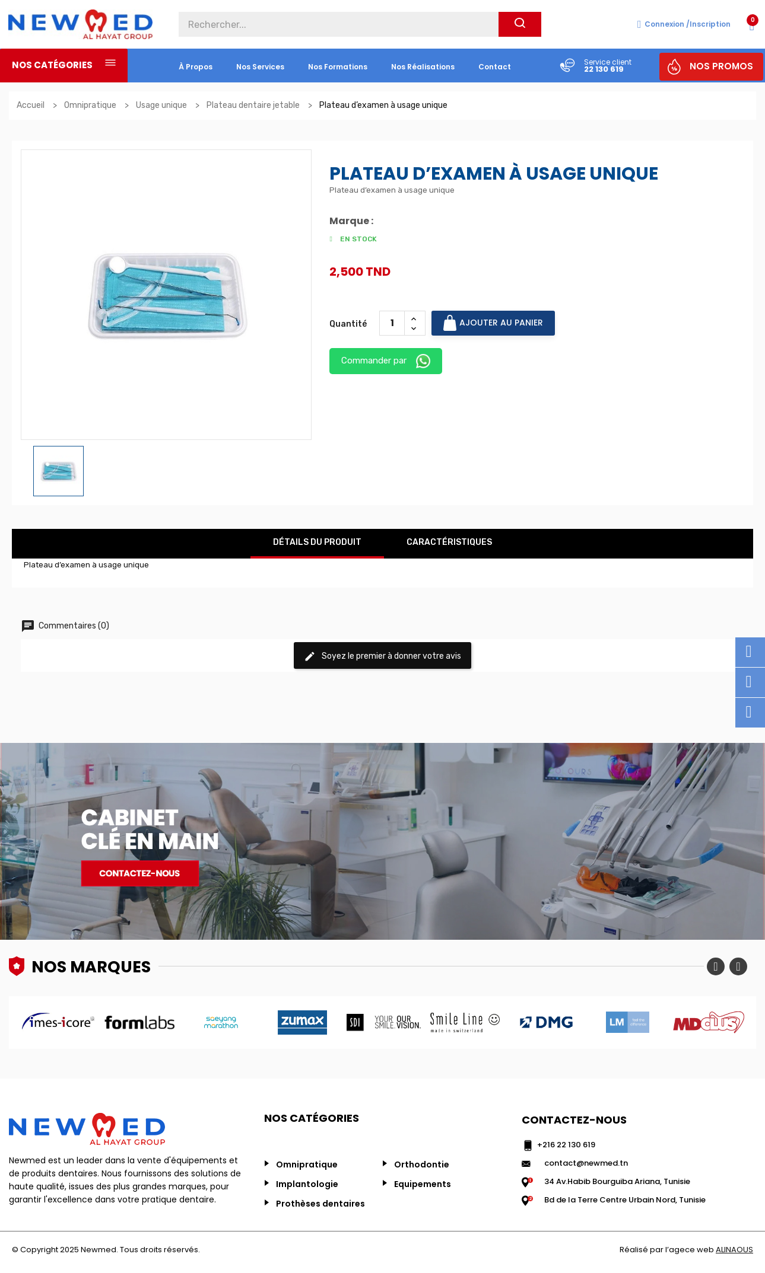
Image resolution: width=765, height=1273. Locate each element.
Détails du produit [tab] (317, 542)
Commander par (385, 361)
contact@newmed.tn (586, 1163)
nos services (260, 67)
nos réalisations (423, 67)
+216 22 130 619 (566, 1144)
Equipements (422, 1184)
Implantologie (307, 1184)
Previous (716, 966)
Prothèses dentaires (320, 1204)
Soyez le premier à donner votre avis (382, 656)
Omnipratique (307, 1164)
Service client (607, 62)
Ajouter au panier (493, 322)
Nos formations (337, 67)
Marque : (351, 221)
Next (738, 966)
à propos (195, 67)
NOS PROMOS (721, 66)
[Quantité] (392, 323)
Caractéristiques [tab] (449, 542)
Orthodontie (421, 1164)
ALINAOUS (734, 1249)
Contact (494, 67)
